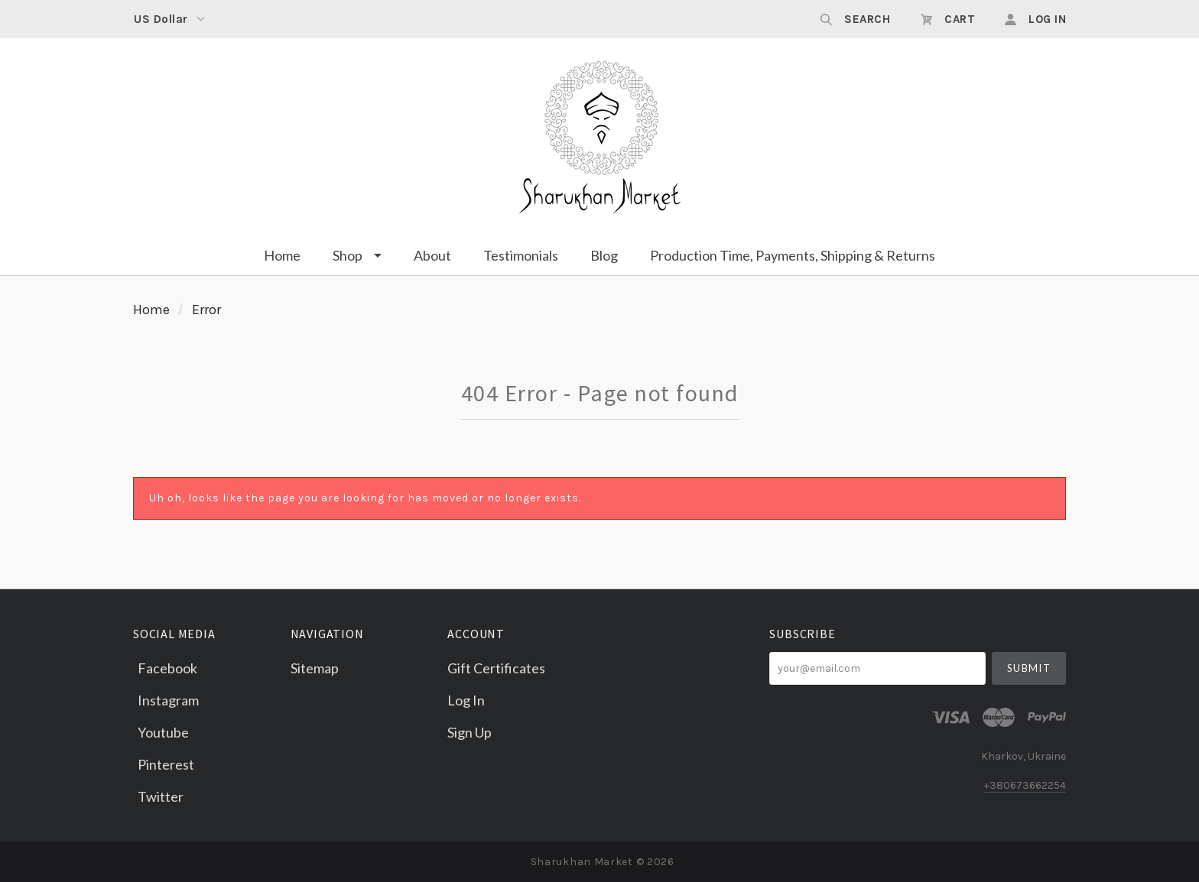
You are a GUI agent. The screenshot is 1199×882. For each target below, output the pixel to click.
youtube (161, 732)
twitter (158, 795)
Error (206, 309)
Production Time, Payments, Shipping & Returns (792, 255)
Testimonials (520, 255)
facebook (165, 668)
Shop (347, 255)
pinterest (163, 764)
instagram (166, 700)
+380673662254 (1025, 785)
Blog (604, 255)
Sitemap (315, 667)
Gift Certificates (496, 668)
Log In (466, 700)
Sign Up (469, 731)
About (432, 255)
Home (282, 255)
